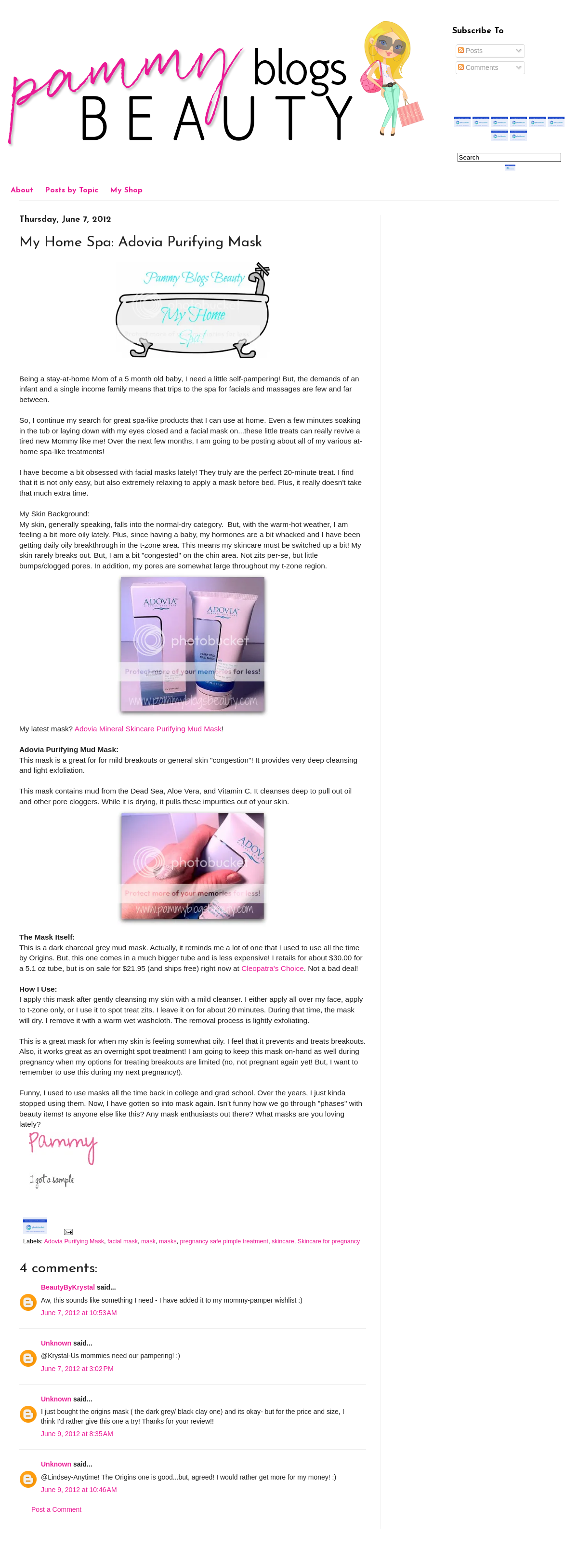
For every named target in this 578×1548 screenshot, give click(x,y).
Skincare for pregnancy (329, 1241)
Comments (478, 67)
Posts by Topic (71, 190)
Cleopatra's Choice (272, 968)
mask (148, 1241)
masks (167, 1241)
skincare (283, 1241)
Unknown (56, 1343)
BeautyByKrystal (68, 1287)
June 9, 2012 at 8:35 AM (77, 1434)
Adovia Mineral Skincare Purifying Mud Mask (148, 729)
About (22, 190)
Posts (470, 50)
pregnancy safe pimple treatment (224, 1241)
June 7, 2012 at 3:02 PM (77, 1369)
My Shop (126, 190)
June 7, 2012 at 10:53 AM (79, 1313)
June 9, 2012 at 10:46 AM (79, 1490)
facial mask (122, 1241)
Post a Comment (56, 1509)
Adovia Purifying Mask (74, 1241)
